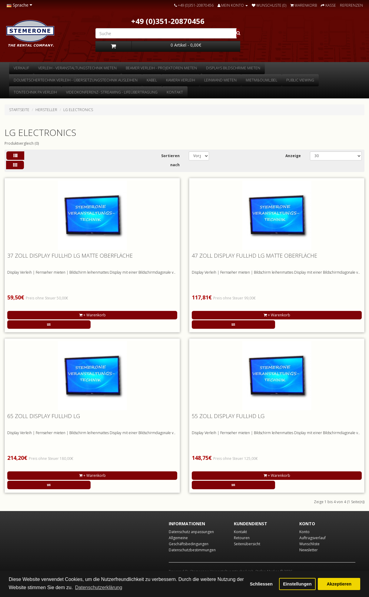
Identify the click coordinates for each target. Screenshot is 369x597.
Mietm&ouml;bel (261, 80)
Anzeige (293, 155)
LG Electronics (78, 109)
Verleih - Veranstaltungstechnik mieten (77, 68)
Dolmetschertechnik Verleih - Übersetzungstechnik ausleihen (76, 80)
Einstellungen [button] (297, 584)
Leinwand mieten (220, 80)
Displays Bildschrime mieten (233, 68)
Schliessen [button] (261, 584)
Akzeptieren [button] (339, 584)
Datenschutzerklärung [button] (98, 587)
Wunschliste (309, 543)
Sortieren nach (170, 160)
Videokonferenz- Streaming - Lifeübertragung (112, 92)
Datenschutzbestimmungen (192, 549)
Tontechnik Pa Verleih (35, 92)
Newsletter (308, 549)
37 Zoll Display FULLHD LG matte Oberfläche (70, 255)
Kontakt (175, 92)
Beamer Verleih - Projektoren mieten (161, 68)
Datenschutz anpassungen (191, 531)
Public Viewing (300, 80)
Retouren (242, 537)
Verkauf (21, 68)
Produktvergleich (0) (22, 143)
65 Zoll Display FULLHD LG (43, 416)
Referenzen (351, 5)
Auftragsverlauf (312, 537)
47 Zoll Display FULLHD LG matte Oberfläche (254, 255)
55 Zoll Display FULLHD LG (228, 416)
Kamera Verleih (180, 80)
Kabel (152, 80)
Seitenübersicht (247, 543)
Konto (304, 531)
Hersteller (46, 109)
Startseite (19, 109)
